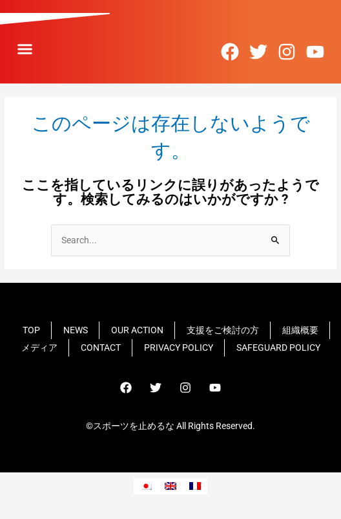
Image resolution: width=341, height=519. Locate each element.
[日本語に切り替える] (146, 486)
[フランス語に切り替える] (195, 486)
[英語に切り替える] (170, 486)
